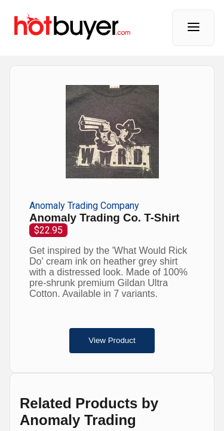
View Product (111, 340)
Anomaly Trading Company (84, 205)
